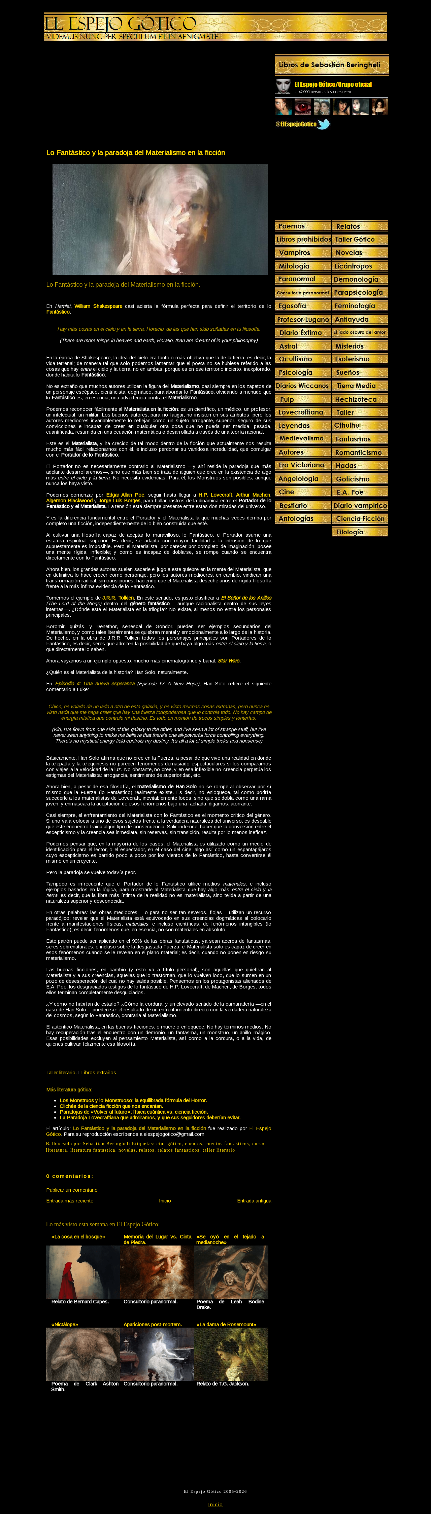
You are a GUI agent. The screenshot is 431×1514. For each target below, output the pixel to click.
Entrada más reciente (69, 1200)
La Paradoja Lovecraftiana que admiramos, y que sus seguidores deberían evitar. (150, 1117)
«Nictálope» (64, 1324)
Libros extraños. (99, 1072)
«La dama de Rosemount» (226, 1324)
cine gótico (169, 1143)
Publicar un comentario (72, 1190)
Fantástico (58, 312)
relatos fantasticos (178, 1150)
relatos (147, 1150)
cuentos (193, 1143)
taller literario (219, 1150)
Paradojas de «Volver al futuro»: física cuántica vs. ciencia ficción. (134, 1112)
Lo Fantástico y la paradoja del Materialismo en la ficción (135, 152)
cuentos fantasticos (227, 1143)
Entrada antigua (254, 1200)
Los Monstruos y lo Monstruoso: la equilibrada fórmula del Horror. (133, 1100)
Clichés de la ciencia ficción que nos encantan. (111, 1106)
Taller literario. (61, 1072)
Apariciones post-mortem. (153, 1324)
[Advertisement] (102, 96)
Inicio (165, 1200)
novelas (127, 1150)
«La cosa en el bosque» (78, 1236)
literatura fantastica (92, 1150)
